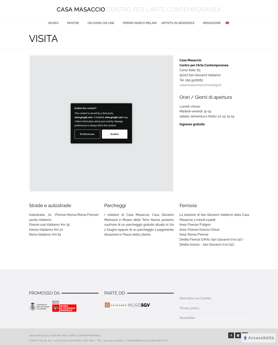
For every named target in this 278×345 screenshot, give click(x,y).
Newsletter (187, 318)
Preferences (87, 134)
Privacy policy (189, 308)
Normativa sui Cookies (195, 298)
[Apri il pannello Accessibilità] (259, 337)
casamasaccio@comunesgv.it (200, 85)
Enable (115, 134)
